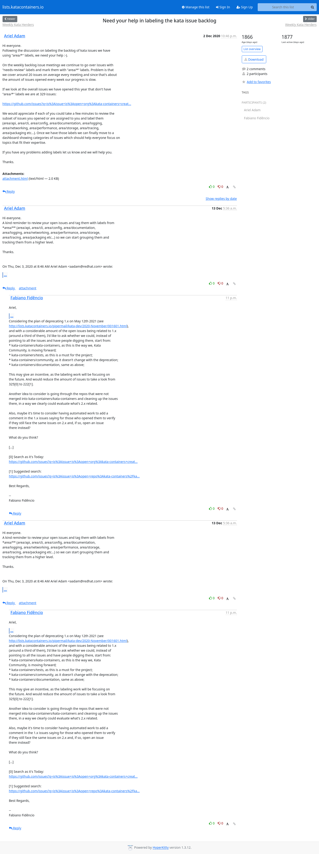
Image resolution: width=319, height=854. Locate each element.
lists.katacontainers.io (23, 7)
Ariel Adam (14, 36)
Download (253, 59)
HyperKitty (160, 847)
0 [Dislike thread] (220, 186)
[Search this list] (283, 7)
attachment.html (15, 178)
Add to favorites (256, 82)
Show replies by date (221, 198)
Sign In (223, 7)
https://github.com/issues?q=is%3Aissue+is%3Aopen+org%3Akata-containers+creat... (67, 104)
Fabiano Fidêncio (27, 297)
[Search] (312, 7)
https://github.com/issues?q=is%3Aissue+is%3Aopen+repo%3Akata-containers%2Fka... (74, 476)
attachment (27, 288)
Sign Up (244, 7)
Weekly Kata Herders (18, 24)
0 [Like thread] (212, 186)
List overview (252, 49)
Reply (9, 191)
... (5, 274)
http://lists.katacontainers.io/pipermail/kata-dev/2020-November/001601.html (68, 326)
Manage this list (196, 7)
